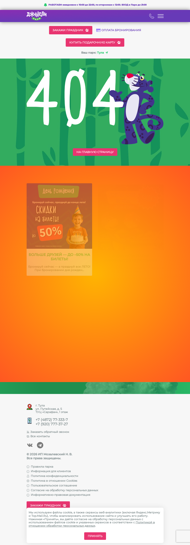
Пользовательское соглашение (52, 485)
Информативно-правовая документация (58, 495)
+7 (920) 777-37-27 (52, 424)
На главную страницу (95, 152)
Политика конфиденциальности (52, 476)
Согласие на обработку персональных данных (62, 490)
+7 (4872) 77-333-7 (52, 420)
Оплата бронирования (118, 30)
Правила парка (40, 466)
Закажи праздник (71, 30)
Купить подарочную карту (95, 42)
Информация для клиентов (49, 471)
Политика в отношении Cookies (52, 480)
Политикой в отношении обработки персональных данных (92, 524)
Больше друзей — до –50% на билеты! (59, 258)
